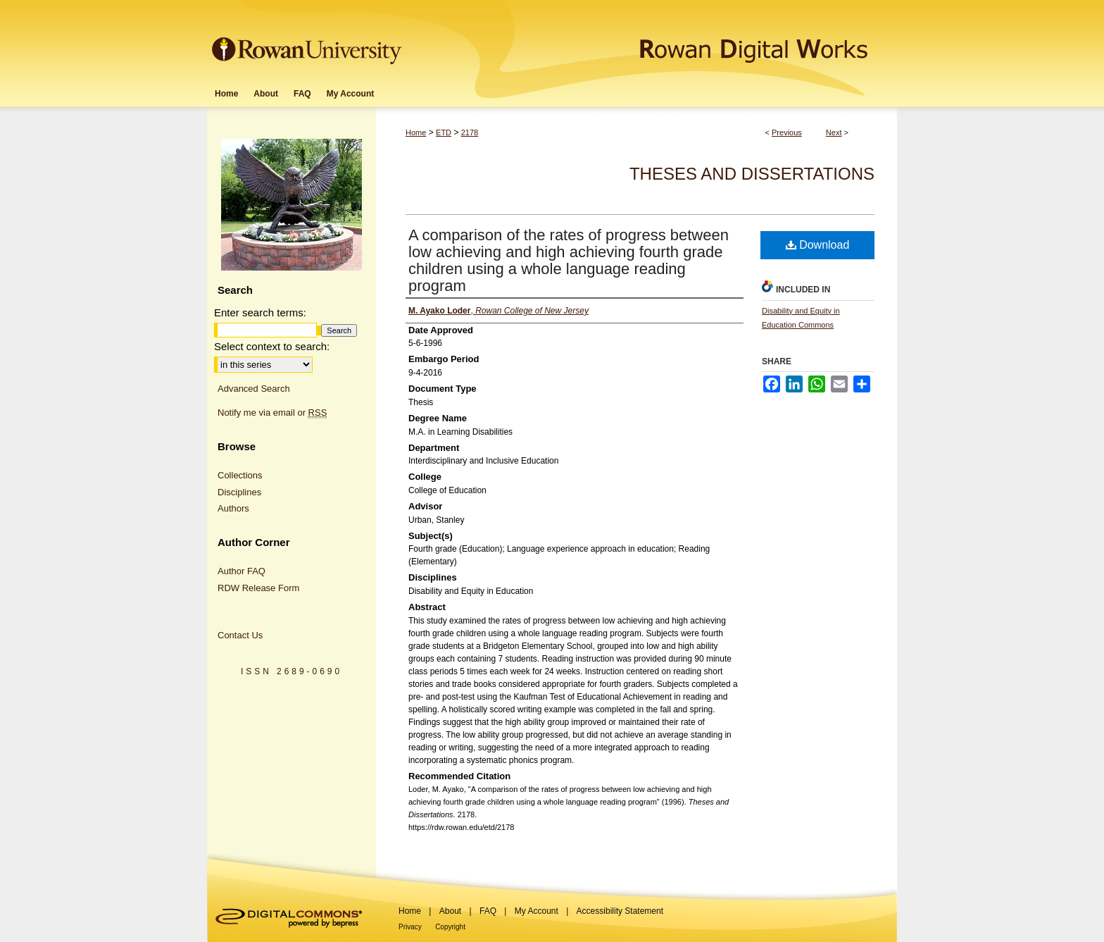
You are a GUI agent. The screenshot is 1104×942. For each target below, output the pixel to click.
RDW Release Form (258, 588)
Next (834, 132)
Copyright (450, 927)
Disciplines (239, 492)
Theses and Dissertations (751, 173)
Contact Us (240, 635)
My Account (536, 911)
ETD (443, 132)
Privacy (410, 927)
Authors (233, 508)
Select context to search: (272, 346)
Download (818, 245)
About (450, 911)
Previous (787, 132)
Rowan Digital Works (651, 40)
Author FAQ (241, 571)
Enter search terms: (260, 312)
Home (416, 132)
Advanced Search (254, 388)
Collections (240, 475)
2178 (469, 132)
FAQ (487, 911)
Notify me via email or (272, 413)
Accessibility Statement (620, 911)
